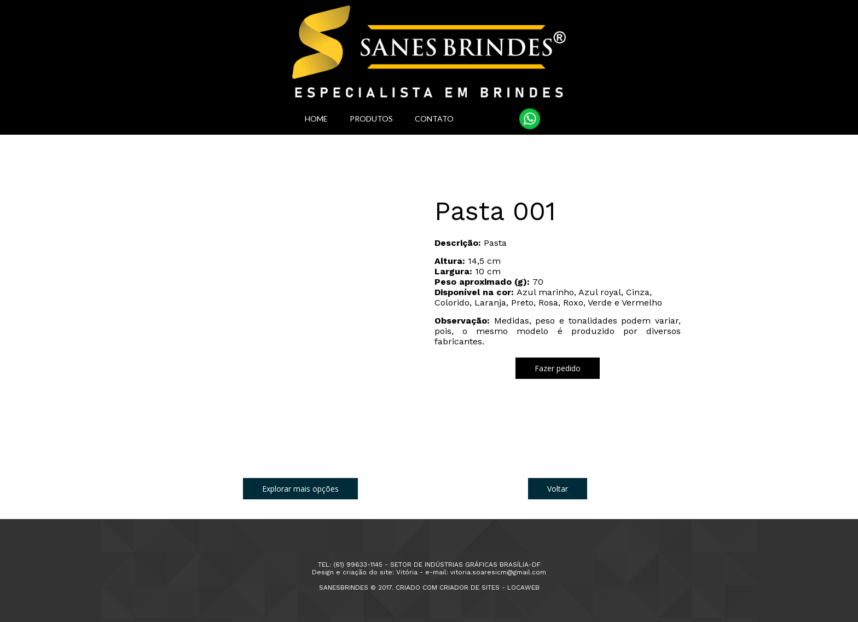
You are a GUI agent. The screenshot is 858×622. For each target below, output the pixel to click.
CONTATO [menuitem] (434, 118)
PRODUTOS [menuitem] (371, 118)
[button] (557, 368)
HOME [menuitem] (316, 118)
